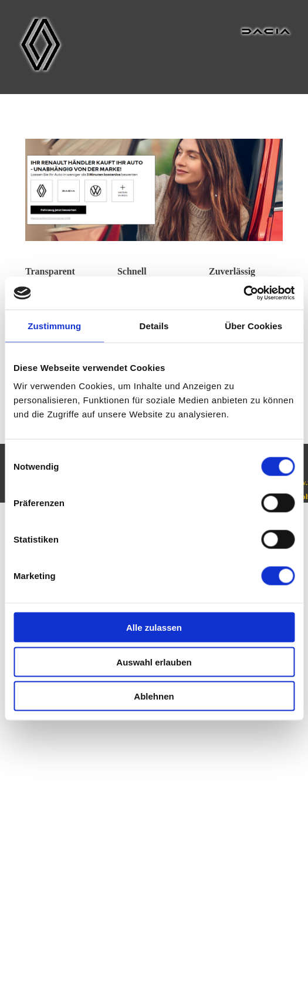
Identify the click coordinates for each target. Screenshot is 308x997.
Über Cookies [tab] (253, 325)
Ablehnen (154, 696)
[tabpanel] (62, 272)
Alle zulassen (154, 628)
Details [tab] (154, 325)
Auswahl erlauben (153, 662)
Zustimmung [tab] (54, 325)
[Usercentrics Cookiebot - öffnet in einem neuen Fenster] (243, 293)
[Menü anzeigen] (284, 12)
